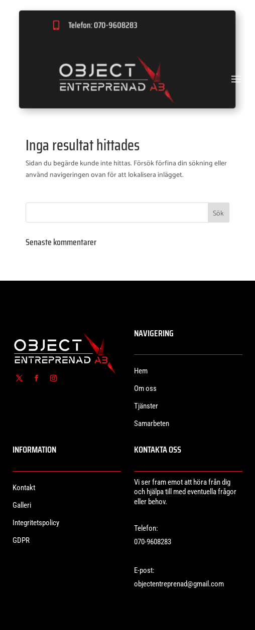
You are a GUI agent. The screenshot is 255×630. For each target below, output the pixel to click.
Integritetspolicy (36, 522)
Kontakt (24, 487)
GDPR (21, 540)
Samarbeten (151, 423)
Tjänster (146, 405)
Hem (141, 370)
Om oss (145, 388)
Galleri (22, 505)
